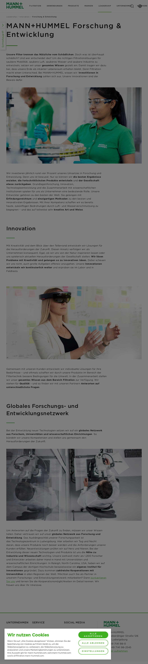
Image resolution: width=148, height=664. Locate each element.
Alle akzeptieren (93, 634)
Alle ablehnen (93, 643)
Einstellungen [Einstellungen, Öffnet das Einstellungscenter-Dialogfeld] (93, 651)
